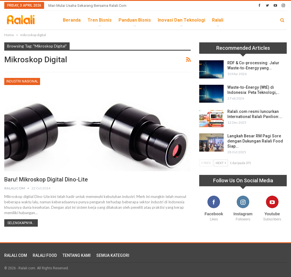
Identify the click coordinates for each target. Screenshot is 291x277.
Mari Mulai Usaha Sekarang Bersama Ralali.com (87, 5)
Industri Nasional (22, 81)
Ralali (217, 20)
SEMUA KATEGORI (112, 255)
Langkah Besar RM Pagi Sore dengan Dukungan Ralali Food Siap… (255, 141)
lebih (236, 20)
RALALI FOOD (45, 255)
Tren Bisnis (100, 20)
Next (221, 163)
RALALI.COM (15, 255)
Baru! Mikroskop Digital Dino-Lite (46, 179)
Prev (206, 163)
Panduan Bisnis (135, 20)
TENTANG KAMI (77, 255)
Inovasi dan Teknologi (181, 20)
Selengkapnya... (21, 223)
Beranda (72, 20)
